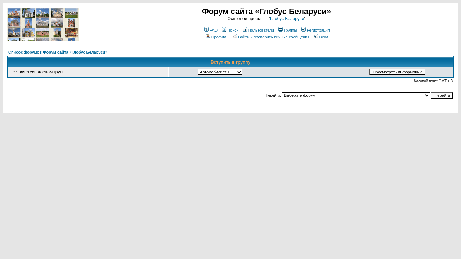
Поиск (230, 30)
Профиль (217, 37)
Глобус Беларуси (287, 18)
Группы (287, 30)
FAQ (211, 30)
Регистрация (315, 30)
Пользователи (258, 30)
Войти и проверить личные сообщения (271, 37)
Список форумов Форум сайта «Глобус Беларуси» (57, 52)
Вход (321, 37)
